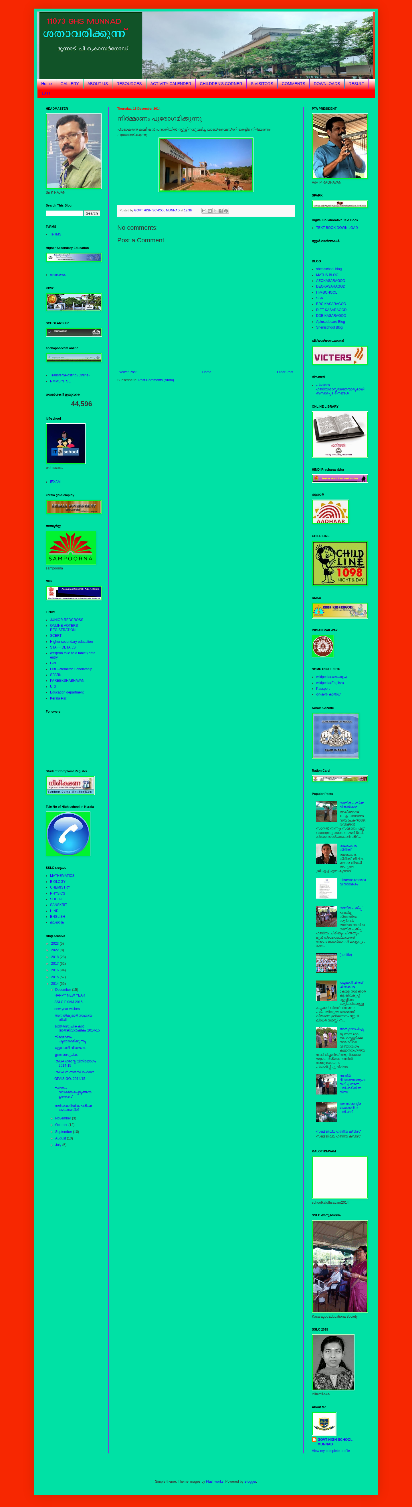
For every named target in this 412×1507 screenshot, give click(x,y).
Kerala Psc (58, 698)
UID (53, 687)
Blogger (250, 1482)
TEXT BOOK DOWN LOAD (337, 228)
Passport (323, 689)
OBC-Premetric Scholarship (71, 669)
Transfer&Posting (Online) (70, 375)
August (61, 1138)
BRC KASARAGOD (331, 304)
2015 (55, 977)
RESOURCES (129, 83)
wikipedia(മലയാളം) (331, 677)
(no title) (346, 955)
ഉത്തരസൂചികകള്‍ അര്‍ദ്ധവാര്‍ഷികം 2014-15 (77, 1028)
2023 (55, 944)
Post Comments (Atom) (156, 380)
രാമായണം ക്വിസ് (348, 848)
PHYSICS (57, 893)
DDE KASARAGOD (331, 316)
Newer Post (127, 372)
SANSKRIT (58, 905)
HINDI (55, 911)
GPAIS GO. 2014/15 (69, 1079)
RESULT (356, 83)
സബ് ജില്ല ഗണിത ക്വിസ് (338, 1131)
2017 (55, 964)
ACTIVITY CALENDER (170, 83)
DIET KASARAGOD (331, 310)
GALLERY (69, 83)
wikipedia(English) (330, 683)
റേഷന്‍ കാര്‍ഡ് (328, 694)
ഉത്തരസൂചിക (66, 1055)
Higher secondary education (71, 642)
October (61, 1125)
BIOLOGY (58, 882)
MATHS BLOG (327, 275)
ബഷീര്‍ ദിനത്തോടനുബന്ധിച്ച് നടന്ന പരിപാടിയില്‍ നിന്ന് (352, 1084)
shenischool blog (329, 269)
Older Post (285, 372)
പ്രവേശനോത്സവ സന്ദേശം (353, 882)
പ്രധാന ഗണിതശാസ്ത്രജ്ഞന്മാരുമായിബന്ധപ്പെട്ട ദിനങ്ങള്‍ (340, 389)
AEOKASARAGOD (330, 281)
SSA (319, 298)
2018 (55, 957)
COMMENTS (293, 83)
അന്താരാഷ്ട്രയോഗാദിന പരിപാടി (350, 1108)
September (64, 1132)
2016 (55, 970)
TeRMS (55, 234)
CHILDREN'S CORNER (221, 83)
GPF (53, 663)
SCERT (56, 636)
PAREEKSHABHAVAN (67, 681)
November (63, 1118)
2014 (55, 984)
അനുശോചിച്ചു (352, 1029)
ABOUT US (98, 83)
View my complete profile (331, 1451)
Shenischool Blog (329, 327)
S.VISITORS (262, 83)
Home (46, 83)
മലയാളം (57, 922)
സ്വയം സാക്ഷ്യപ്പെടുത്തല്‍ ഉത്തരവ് (72, 1092)
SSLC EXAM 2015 (68, 1002)
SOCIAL (56, 899)
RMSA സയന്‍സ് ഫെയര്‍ (74, 1072)
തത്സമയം (58, 275)
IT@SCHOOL (326, 292)
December (63, 990)
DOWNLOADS (327, 83)
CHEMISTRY (60, 887)
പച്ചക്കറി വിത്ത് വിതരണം (351, 985)
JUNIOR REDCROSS (66, 620)
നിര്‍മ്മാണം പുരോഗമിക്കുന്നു (70, 1039)
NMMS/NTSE (60, 381)
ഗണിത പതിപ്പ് (351, 908)
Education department (67, 692)
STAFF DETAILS (63, 647)
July (58, 1145)
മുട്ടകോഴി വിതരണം (70, 1048)
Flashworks (214, 1482)
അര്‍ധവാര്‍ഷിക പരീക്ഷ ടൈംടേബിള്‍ (73, 1108)
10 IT (46, 93)
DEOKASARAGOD (330, 286)
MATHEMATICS (62, 876)
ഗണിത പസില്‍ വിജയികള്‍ (352, 805)
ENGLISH (57, 917)
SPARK (56, 675)
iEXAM (55, 482)
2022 (55, 950)
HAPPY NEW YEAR (69, 995)
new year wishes (67, 1009)
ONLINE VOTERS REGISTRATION (64, 628)
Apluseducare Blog (330, 322)
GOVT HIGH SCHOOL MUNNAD (335, 1442)
